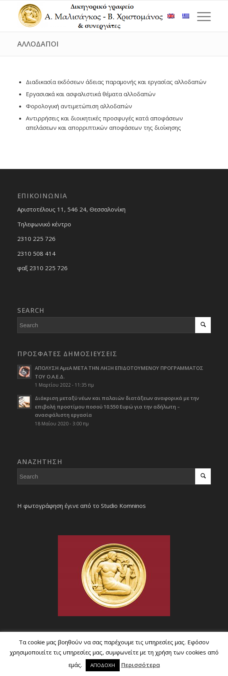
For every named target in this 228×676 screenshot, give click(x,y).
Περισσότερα (140, 665)
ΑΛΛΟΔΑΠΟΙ (38, 43)
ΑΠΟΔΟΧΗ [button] (102, 665)
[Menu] (200, 16)
